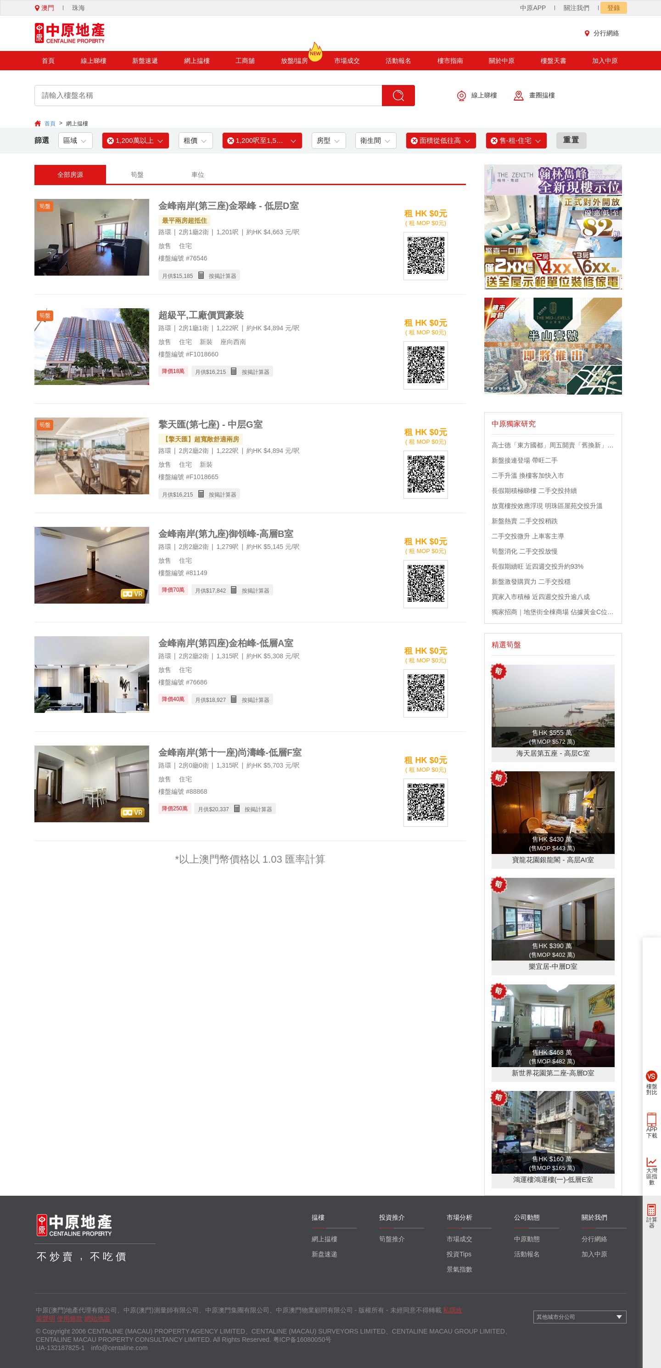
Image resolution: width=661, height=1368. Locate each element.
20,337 (220, 809)
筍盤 (137, 174)
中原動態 (527, 1239)
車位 (197, 174)
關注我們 (576, 7)
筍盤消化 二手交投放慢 (525, 551)
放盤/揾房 (294, 57)
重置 (571, 140)
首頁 (48, 60)
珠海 (78, 7)
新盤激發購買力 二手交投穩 (531, 581)
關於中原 (502, 60)
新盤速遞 (145, 60)
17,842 (217, 591)
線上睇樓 (93, 60)
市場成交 (347, 60)
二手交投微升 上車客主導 (528, 536)
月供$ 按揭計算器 (199, 275)
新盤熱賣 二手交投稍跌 (525, 521)
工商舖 (245, 60)
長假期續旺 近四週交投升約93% (537, 566)
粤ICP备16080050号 (302, 1339)
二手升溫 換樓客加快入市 (528, 475)
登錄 (613, 7)
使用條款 (70, 1318)
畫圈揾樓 (534, 96)
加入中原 (605, 60)
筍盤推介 (392, 1239)
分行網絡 (604, 33)
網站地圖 (97, 1318)
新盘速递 (324, 1254)
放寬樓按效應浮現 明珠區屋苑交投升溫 (547, 505)
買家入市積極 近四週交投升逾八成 (541, 596)
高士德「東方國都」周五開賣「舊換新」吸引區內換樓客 (553, 445)
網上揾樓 (197, 60)
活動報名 (398, 60)
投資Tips (459, 1254)
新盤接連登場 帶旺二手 (525, 460)
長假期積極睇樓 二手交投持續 (534, 490)
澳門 (44, 7)
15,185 (184, 276)
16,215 (217, 372)
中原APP (533, 7)
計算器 (651, 1222)
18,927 (217, 700)
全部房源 (70, 174)
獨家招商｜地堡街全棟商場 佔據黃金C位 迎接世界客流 (553, 612)
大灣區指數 (651, 1176)
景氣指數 (459, 1269)
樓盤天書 (553, 60)
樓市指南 (450, 60)
